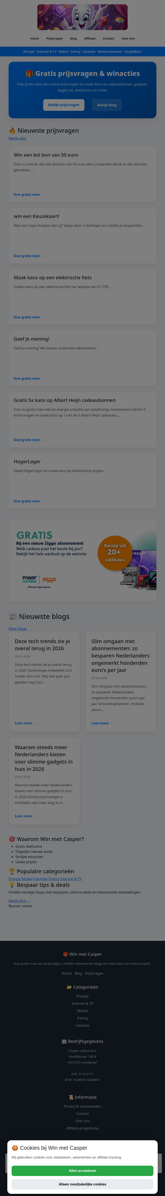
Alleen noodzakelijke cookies (82, 1184)
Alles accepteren (82, 1171)
